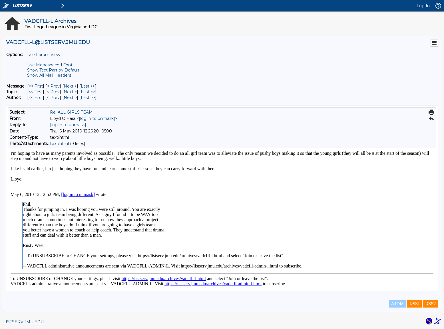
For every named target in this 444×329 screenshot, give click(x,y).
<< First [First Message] (36, 86)
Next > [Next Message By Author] (70, 97)
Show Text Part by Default (53, 70)
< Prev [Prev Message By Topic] (53, 91)
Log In (423, 5)
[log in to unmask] (97, 118)
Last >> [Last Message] (88, 86)
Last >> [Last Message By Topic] (88, 91)
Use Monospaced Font (50, 65)
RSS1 (414, 303)
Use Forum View (43, 54)
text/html (59, 143)
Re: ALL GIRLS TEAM (71, 112)
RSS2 (430, 303)
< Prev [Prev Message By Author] (53, 97)
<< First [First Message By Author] (36, 97)
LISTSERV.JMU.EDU (23, 321)
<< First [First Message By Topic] (36, 91)
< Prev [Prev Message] (53, 86)
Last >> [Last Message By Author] (88, 97)
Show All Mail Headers (49, 75)
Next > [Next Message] (70, 86)
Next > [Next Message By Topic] (70, 91)
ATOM (397, 303)
